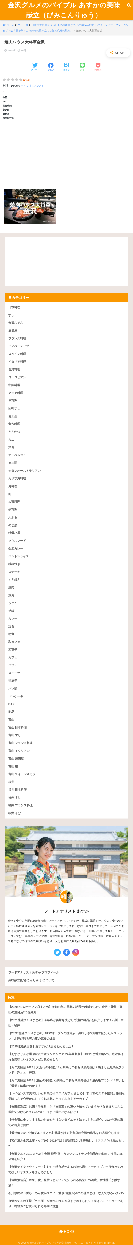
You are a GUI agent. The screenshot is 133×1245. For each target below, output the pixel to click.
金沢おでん (15, 322)
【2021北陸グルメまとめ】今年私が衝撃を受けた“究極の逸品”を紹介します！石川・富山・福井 (66, 1023)
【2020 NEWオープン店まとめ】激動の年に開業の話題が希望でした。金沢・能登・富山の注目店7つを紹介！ (65, 1009)
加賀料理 (14, 501)
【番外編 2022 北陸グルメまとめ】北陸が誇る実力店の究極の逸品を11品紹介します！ (65, 1133)
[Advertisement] (66, 152)
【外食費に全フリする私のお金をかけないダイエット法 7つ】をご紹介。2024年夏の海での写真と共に (65, 1122)
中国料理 (14, 385)
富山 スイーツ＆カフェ (23, 774)
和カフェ (14, 642)
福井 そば (14, 813)
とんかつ (14, 431)
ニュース (23, 25)
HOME (66, 1231)
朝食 (11, 634)
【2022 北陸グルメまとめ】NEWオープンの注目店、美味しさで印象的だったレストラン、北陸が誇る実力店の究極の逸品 (65, 1036)
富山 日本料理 (17, 727)
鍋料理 (12, 509)
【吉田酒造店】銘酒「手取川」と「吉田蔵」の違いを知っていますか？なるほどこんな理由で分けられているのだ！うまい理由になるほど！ (65, 1109)
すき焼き (14, 579)
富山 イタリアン (19, 751)
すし (11, 315)
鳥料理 (12, 486)
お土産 (12, 416)
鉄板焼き (14, 564)
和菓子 (12, 649)
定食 (11, 626)
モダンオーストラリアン (24, 470)
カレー (12, 618)
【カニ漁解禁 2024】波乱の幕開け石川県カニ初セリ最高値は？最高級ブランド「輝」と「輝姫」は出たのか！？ (66, 1083)
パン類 (12, 688)
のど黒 (12, 525)
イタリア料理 (17, 361)
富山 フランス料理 (20, 743)
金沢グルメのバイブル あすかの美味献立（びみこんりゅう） (64, 10)
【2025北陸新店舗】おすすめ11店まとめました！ (41, 1046)
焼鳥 (11, 595)
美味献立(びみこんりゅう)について (31, 980)
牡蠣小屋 (14, 533)
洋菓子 (12, 681)
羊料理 (12, 400)
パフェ (12, 665)
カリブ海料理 (17, 478)
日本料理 (14, 307)
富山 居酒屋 (16, 758)
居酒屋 (12, 330)
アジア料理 (15, 393)
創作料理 (14, 424)
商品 (11, 712)
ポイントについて (32, 85)
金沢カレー (15, 548)
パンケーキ (15, 696)
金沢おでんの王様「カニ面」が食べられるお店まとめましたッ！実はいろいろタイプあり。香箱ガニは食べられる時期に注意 (65, 1203)
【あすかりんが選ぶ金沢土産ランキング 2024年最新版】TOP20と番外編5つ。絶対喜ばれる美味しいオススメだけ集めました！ (65, 1056)
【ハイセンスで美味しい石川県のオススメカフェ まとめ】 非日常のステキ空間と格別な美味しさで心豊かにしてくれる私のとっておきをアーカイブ (66, 1096)
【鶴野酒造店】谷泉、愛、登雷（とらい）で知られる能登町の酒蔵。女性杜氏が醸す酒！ (64, 1183)
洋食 (11, 447)
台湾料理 (14, 369)
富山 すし (14, 735)
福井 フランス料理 (20, 805)
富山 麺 (13, 766)
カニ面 (12, 463)
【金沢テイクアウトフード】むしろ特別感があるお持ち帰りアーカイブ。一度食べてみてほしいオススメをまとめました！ (65, 1169)
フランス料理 (17, 338)
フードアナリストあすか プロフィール (33, 972)
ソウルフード (17, 540)
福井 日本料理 (17, 789)
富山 (11, 719)
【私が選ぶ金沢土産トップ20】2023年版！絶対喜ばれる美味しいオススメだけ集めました (66, 1143)
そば (11, 610)
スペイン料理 (17, 354)
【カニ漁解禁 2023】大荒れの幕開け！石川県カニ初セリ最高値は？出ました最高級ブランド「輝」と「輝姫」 (66, 1070)
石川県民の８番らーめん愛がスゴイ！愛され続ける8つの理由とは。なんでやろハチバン (66, 1193)
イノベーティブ (18, 346)
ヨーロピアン (17, 377)
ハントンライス (18, 556)
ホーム (10, 25)
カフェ (12, 657)
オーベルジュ (17, 455)
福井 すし (14, 797)
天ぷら (12, 517)
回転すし (14, 408)
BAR (11, 704)
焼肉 (11, 587)
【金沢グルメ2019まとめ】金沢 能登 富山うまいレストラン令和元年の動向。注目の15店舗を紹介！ (65, 1156)
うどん (12, 603)
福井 (11, 782)
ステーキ (14, 572)
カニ (11, 439)
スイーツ (14, 673)
